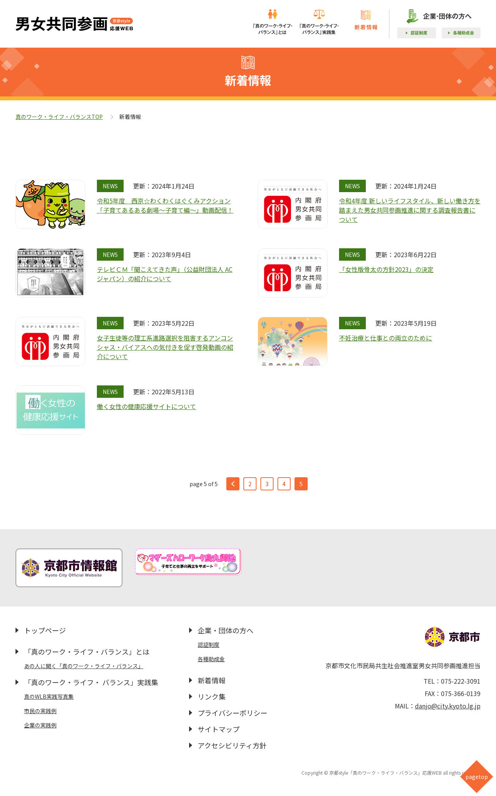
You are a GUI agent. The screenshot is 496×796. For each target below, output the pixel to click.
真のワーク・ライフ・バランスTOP (59, 116)
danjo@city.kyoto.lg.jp (447, 705)
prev (232, 483)
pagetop (476, 777)
